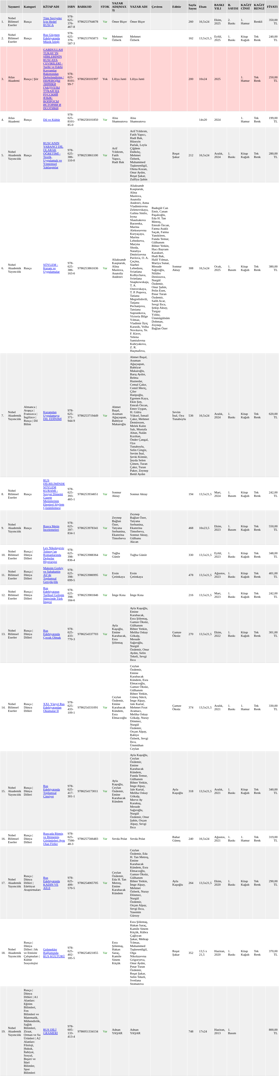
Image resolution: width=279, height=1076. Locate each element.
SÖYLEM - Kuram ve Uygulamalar (51, 268)
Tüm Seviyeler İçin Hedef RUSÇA (52, 21)
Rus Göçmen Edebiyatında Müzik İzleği (51, 38)
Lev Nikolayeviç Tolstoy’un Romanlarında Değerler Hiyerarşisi (53, 554)
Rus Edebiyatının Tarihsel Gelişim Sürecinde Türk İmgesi (53, 595)
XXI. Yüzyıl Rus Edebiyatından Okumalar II (53, 707)
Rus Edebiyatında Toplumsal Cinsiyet (51, 791)
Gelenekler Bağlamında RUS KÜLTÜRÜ (54, 953)
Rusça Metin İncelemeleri (51, 527)
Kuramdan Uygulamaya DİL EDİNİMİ (52, 415)
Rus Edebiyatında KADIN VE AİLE (51, 883)
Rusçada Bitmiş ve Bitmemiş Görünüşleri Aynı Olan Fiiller (54, 838)
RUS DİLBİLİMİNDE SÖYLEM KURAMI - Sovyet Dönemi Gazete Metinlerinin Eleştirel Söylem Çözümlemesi (54, 494)
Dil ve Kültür (51, 119)
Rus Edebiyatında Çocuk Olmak (52, 634)
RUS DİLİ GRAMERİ (50, 1031)
